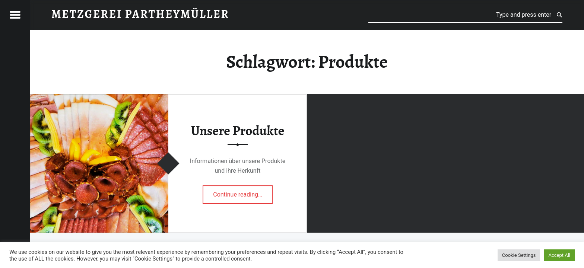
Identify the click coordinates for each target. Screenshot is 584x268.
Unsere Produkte (238, 131)
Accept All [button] (559, 255)
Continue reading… (242, 192)
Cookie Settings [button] (519, 255)
